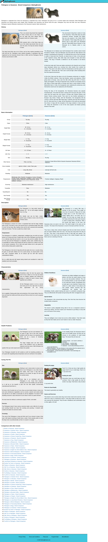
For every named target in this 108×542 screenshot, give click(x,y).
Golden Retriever (92, 43)
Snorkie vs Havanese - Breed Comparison (14, 471)
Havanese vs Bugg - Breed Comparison (14, 455)
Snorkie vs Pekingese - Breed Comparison (14, 517)
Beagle (90, 63)
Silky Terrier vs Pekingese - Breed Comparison (15, 515)
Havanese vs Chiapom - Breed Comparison (14, 447)
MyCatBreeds (65, 536)
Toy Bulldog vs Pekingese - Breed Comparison (15, 519)
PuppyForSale (55, 536)
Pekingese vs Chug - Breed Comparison (14, 488)
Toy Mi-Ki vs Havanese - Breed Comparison (14, 474)
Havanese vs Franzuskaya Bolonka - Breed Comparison (18, 453)
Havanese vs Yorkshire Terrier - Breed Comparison (16, 430)
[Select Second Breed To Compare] (97, 10)
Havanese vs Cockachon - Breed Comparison (15, 457)
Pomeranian (91, 28)
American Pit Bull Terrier (94, 60)
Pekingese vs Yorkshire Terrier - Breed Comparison (16, 476)
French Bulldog (92, 31)
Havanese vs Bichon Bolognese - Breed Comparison (17, 451)
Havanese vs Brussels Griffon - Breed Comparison (16, 444)
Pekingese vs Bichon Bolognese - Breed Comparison (17, 501)
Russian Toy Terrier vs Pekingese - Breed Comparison (17, 509)
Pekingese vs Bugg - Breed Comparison (14, 505)
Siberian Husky (92, 19)
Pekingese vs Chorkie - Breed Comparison (14, 482)
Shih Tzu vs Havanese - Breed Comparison (14, 467)
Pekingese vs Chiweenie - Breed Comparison (15, 486)
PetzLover (45, 536)
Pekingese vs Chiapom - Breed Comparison (15, 496)
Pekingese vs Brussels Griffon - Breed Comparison (16, 492)
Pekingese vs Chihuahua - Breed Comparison (15, 478)
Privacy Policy (22, 536)
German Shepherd (92, 40)
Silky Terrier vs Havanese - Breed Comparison (15, 469)
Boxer (89, 57)
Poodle (90, 72)
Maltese (90, 34)
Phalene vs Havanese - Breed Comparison (14, 465)
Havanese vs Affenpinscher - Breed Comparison (16, 442)
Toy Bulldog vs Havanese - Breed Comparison (15, 473)
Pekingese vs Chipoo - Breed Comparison (14, 494)
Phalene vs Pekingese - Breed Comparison (14, 511)
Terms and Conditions (34, 536)
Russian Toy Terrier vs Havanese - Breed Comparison (17, 463)
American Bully (92, 54)
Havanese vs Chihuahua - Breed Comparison (15, 432)
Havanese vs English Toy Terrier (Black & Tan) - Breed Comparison (20, 449)
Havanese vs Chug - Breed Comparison (14, 440)
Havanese (63, 30)
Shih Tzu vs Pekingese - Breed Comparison (14, 513)
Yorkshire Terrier (92, 22)
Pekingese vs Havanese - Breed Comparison (15, 459)
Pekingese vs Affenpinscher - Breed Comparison (16, 490)
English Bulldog (92, 25)
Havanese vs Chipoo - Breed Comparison (14, 445)
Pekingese (20, 30)
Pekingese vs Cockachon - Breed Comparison (15, 507)
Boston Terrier (91, 51)
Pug (89, 37)
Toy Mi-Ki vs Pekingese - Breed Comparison (15, 521)
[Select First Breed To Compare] (97, 7)
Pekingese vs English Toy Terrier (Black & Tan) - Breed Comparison (20, 498)
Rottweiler (90, 46)
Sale (25, 30)
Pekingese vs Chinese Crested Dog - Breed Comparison (18, 484)
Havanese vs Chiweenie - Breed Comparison (15, 438)
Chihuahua (91, 48)
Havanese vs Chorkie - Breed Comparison (14, 434)
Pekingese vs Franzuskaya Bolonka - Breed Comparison (18, 503)
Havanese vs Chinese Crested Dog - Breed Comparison (18, 436)
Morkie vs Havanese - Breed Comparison (14, 428)
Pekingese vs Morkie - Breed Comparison (14, 480)
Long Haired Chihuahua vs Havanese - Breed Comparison (18, 461)
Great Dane (91, 69)
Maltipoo (90, 75)
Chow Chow (91, 66)
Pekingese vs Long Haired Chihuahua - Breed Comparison (18, 500)
